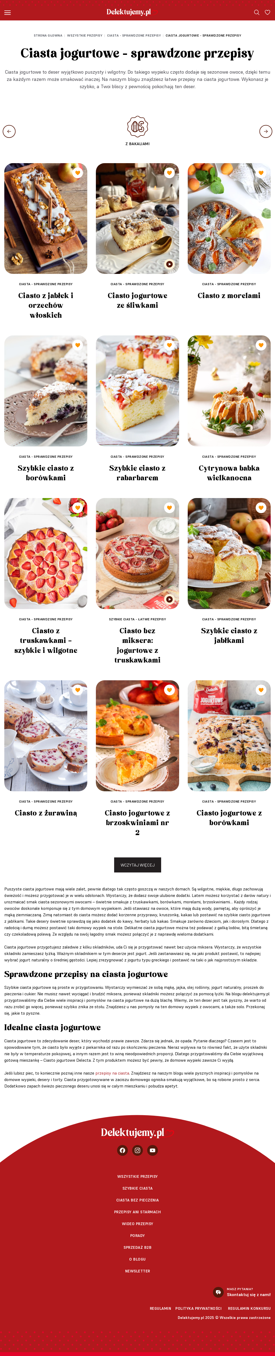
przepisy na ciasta (112, 1073)
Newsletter (137, 1271)
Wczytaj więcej (138, 864)
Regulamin (160, 1308)
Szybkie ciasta (137, 1188)
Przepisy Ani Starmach (137, 1212)
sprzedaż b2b (137, 1247)
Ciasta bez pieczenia (137, 1200)
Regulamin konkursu (249, 1308)
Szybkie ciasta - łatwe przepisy (137, 619)
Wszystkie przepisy (84, 35)
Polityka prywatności (198, 1308)
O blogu (137, 1259)
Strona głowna (48, 35)
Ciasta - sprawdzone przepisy (134, 35)
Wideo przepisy (137, 1223)
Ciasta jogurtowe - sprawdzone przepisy (203, 35)
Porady (137, 1235)
